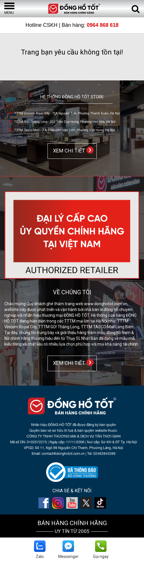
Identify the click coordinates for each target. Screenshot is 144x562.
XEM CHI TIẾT (68, 151)
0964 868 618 (102, 25)
